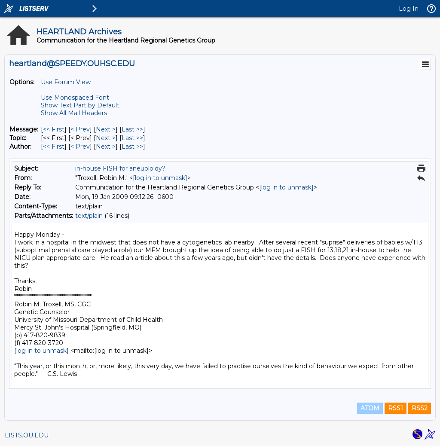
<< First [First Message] (53, 129)
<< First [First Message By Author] (53, 146)
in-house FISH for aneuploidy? (120, 168)
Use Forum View (66, 82)
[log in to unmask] (160, 178)
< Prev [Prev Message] (80, 129)
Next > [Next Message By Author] (106, 146)
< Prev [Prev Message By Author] (80, 146)
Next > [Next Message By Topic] (106, 138)
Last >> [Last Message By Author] (132, 146)
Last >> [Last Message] (132, 129)
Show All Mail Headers (74, 113)
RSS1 (395, 408)
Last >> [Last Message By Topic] (132, 138)
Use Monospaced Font (75, 97)
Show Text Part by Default (80, 105)
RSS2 (420, 408)
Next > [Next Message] (106, 129)
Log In (409, 8)
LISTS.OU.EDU (27, 435)
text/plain (89, 216)
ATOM (370, 408)
